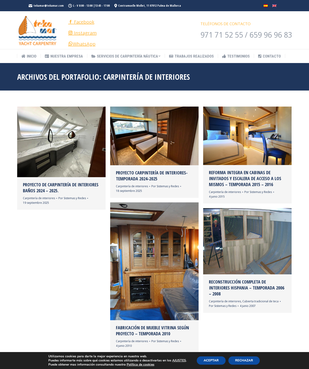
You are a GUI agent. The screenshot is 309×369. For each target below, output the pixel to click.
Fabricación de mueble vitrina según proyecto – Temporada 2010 (152, 331)
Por (72, 198)
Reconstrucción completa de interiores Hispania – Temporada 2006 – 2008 (246, 288)
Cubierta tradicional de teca (260, 301)
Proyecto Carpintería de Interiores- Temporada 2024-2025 (152, 176)
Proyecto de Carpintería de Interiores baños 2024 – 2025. (60, 188)
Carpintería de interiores (39, 198)
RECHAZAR (244, 360)
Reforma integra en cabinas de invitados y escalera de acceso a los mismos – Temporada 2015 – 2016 (245, 178)
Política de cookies (140, 364)
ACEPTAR (211, 360)
